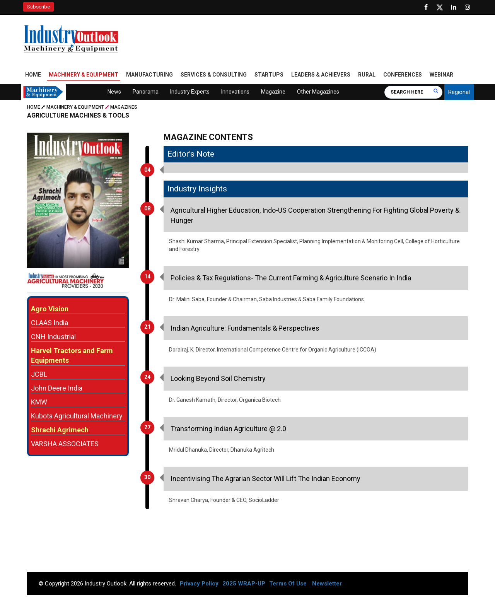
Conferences (402, 75)
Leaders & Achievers (320, 75)
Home (33, 75)
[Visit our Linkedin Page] (453, 7)
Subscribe (38, 7)
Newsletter (327, 583)
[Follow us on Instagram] (467, 7)
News (114, 92)
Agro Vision (49, 309)
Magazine (273, 92)
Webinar (441, 75)
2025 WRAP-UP (243, 583)
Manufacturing (149, 75)
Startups (268, 75)
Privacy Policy (199, 583)
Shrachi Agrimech (60, 430)
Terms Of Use (288, 583)
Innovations (235, 92)
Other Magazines (318, 92)
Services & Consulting (214, 75)
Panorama (146, 92)
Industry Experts (190, 92)
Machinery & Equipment (83, 75)
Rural (367, 75)
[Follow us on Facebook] (425, 7)
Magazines (123, 107)
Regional (459, 92)
